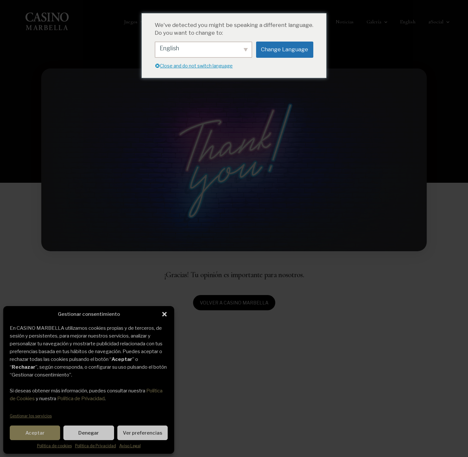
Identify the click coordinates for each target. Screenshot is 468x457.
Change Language (284, 49)
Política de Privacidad (81, 398)
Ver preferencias (142, 433)
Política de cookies (54, 445)
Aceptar (35, 433)
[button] (164, 314)
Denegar (88, 433)
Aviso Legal (130, 445)
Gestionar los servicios (31, 416)
